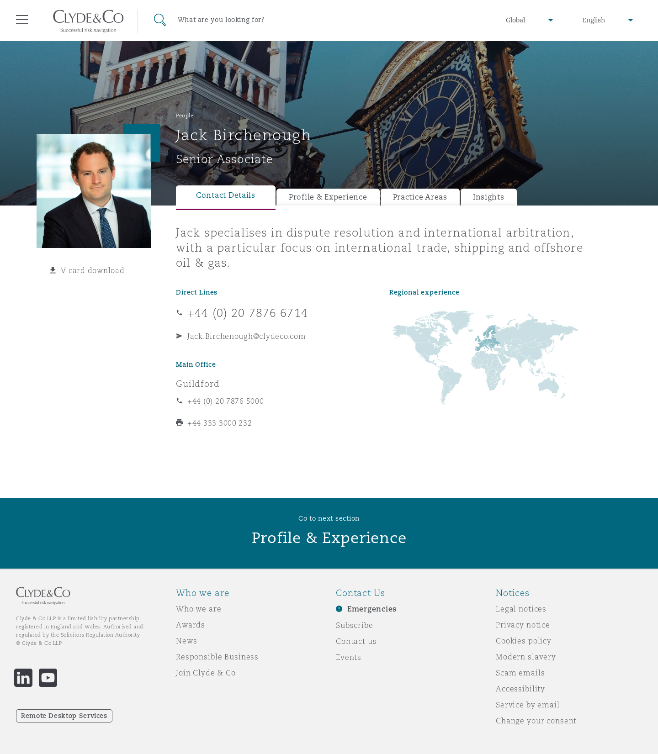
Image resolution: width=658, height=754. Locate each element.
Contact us (356, 641)
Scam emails (520, 672)
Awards (190, 624)
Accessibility (520, 688)
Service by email (528, 704)
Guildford (198, 383)
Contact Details (225, 195)
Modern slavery (526, 656)
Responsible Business (217, 656)
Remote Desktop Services (64, 716)
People (184, 115)
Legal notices (521, 608)
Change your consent (536, 720)
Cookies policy (524, 640)
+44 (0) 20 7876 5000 (225, 401)
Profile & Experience (328, 197)
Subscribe (354, 625)
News (186, 640)
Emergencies (372, 609)
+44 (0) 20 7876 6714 (247, 313)
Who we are (199, 608)
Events (348, 657)
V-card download (93, 270)
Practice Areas (420, 197)
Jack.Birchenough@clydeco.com (246, 336)
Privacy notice (523, 624)
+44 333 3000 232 (219, 422)
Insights (488, 197)
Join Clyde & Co (206, 672)
